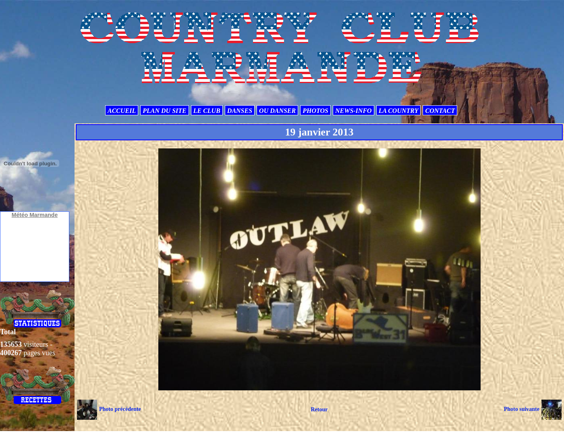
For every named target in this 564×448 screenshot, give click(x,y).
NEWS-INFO (353, 110)
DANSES (239, 110)
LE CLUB (206, 110)
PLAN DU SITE (164, 110)
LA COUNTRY (399, 110)
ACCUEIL (122, 110)
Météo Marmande (35, 215)
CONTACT (440, 110)
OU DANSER (277, 110)
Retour (319, 409)
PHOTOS (315, 110)
